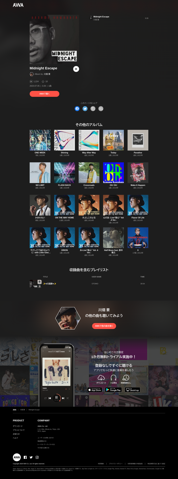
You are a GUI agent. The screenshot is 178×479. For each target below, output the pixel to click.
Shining (64, 153)
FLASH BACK (64, 185)
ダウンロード (17, 426)
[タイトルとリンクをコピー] (92, 108)
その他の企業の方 (43, 448)
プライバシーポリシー (116, 464)
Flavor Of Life (138, 218)
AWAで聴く (44, 94)
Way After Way (89, 153)
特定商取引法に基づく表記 (156, 464)
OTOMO (95, 284)
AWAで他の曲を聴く (104, 326)
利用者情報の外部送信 (135, 464)
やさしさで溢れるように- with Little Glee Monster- (40, 252)
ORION (64, 250)
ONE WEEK (40, 153)
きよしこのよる (89, 218)
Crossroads (89, 185)
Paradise (138, 153)
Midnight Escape (101, 17)
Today (113, 153)
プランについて (19, 430)
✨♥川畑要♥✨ (49, 284)
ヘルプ (15, 438)
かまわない (40, 218)
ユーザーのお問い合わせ (46, 438)
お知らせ (16, 434)
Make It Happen (138, 185)
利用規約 (101, 464)
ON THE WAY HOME (64, 218)
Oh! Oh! (113, 185)
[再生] (76, 69)
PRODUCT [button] (18, 420)
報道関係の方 (42, 441)
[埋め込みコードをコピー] (100, 108)
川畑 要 (47, 74)
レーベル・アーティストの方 (46, 444)
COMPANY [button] (44, 420)
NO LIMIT (40, 185)
